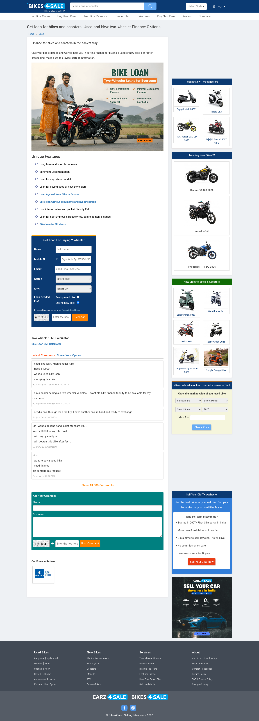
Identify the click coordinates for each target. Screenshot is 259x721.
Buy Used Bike (66, 16)
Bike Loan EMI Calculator (46, 344)
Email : (38, 269)
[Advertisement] (202, 50)
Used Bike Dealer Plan (150, 679)
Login (219, 6)
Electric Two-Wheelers (98, 658)
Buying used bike (66, 297)
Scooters (91, 669)
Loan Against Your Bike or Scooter (60, 194)
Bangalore (39, 658)
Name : (38, 249)
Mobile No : (41, 259)
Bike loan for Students (53, 224)
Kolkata (38, 684)
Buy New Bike (166, 16)
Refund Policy (199, 674)
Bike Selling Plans (148, 669)
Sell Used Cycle (147, 684)
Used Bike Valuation (95, 16)
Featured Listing (147, 674)
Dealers (187, 16)
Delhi (36, 674)
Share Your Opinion (69, 355)
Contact (196, 669)
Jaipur (52, 679)
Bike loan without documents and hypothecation (68, 202)
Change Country (200, 684)
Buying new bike (65, 303)
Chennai (38, 669)
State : (38, 279)
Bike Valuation (146, 663)
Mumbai (38, 663)
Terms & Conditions (71, 310)
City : (37, 289)
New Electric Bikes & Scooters (202, 282)
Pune (47, 663)
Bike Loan (143, 16)
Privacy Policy (206, 679)
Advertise (203, 663)
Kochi (48, 669)
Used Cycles (50, 684)
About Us (196, 658)
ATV (89, 679)
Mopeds (91, 674)
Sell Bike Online (40, 16)
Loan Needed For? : (42, 299)
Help (194, 663)
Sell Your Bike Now (202, 562)
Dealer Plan (122, 16)
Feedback (207, 669)
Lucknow (46, 674)
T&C (194, 679)
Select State (196, 6)
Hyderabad (52, 658)
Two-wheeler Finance (150, 658)
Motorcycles (93, 663)
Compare (204, 16)
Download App (210, 658)
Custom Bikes (94, 684)
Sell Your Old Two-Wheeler (202, 495)
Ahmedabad (40, 679)
